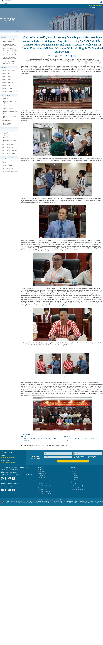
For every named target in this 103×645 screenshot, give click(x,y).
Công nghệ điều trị (7, 96)
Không (79, 457)
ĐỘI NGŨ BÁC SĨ (42, 467)
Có (75, 457)
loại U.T (3, 67)
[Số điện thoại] (58, 457)
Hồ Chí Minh (98, 5)
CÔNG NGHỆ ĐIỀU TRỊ (43, 482)
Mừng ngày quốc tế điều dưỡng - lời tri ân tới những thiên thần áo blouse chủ (41, 439)
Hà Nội (93, 5)
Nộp (73, 461)
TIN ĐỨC (3, 37)
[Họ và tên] (58, 453)
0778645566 (11, 462)
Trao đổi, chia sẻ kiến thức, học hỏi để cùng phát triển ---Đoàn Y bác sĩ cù (85, 439)
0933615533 (11, 458)
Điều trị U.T (4, 129)
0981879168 (4, 462)
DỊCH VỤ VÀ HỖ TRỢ (6, 158)
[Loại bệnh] (87, 453)
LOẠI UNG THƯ (74, 467)
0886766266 (4, 458)
